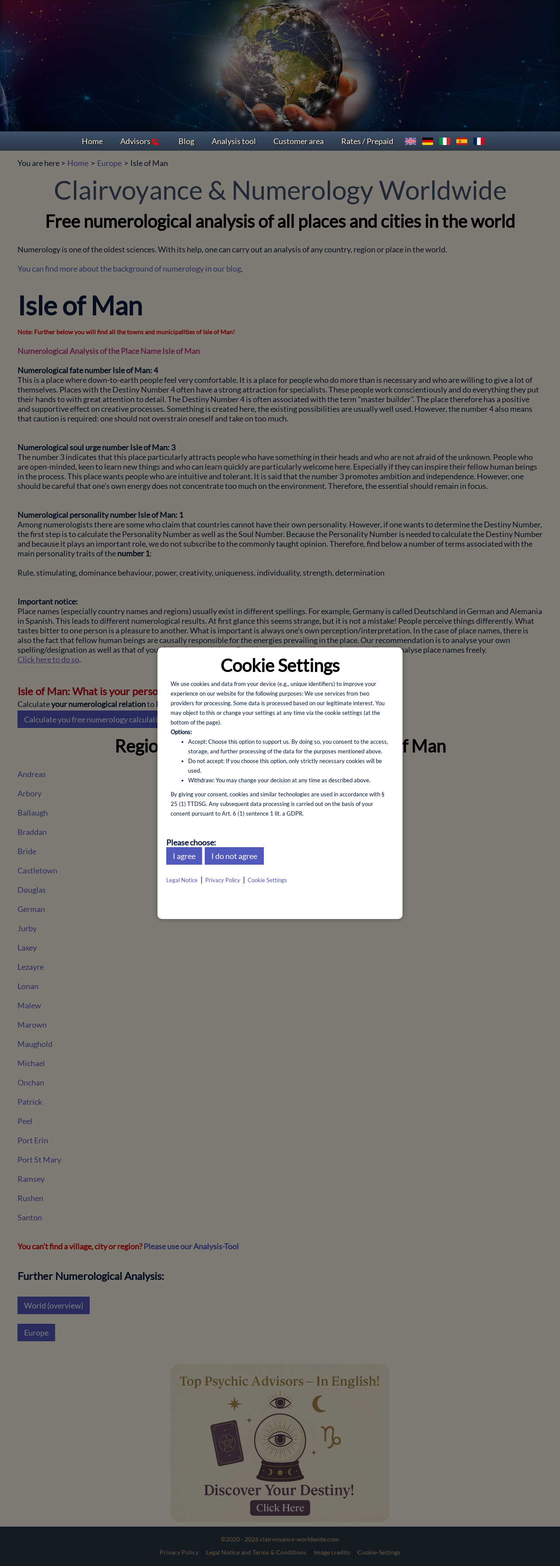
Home (92, 141)
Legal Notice (182, 880)
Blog (186, 141)
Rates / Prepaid (367, 141)
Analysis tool (234, 141)
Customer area (298, 141)
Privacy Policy (222, 880)
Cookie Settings (267, 880)
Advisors (139, 141)
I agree (184, 856)
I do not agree (234, 856)
